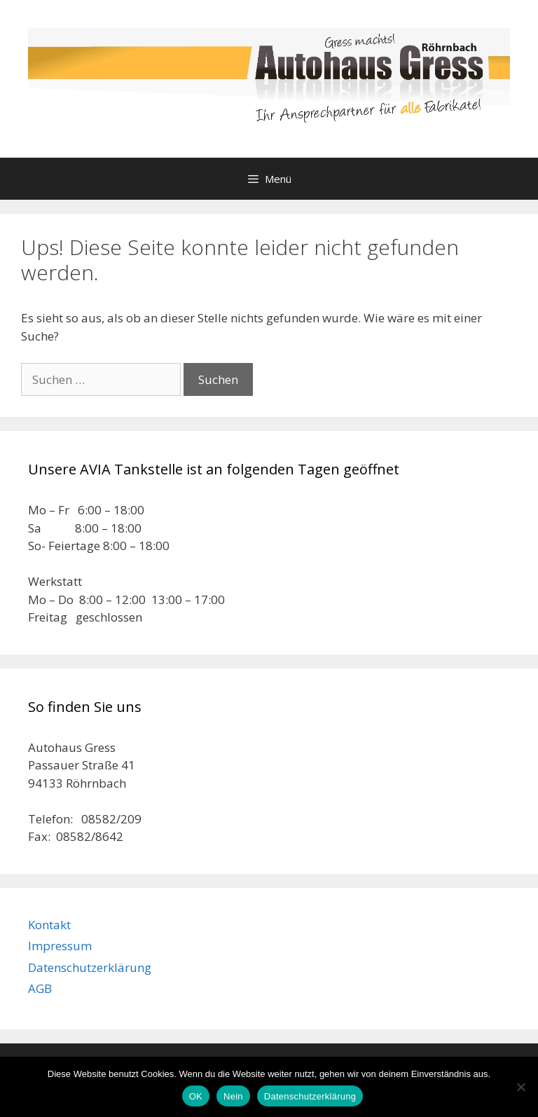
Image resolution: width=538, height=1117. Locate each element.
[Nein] (520, 1087)
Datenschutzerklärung (89, 967)
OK (195, 1096)
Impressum (60, 946)
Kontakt (49, 925)
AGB (40, 988)
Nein (233, 1096)
